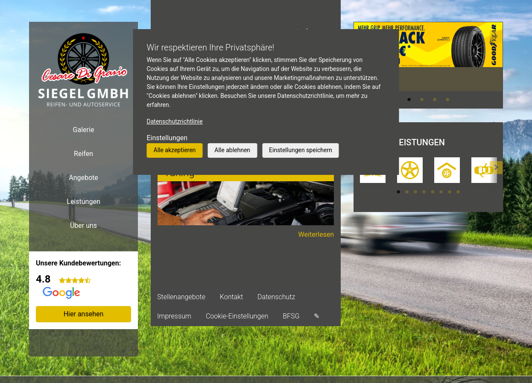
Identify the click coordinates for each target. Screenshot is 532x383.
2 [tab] (422, 99)
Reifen (83, 154)
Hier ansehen (84, 314)
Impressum (174, 316)
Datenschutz (276, 297)
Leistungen (83, 201)
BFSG (291, 316)
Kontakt (231, 297)
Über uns (83, 225)
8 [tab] (458, 192)
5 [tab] (432, 192)
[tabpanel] (428, 56)
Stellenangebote (181, 297)
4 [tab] (447, 99)
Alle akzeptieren (175, 150)
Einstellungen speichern (300, 150)
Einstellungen (167, 138)
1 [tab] (409, 99)
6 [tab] (441, 192)
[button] (496, 65)
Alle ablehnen (232, 150)
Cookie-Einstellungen (237, 316)
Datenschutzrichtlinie (175, 121)
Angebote (83, 178)
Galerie (83, 130)
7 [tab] (449, 192)
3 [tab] (434, 99)
